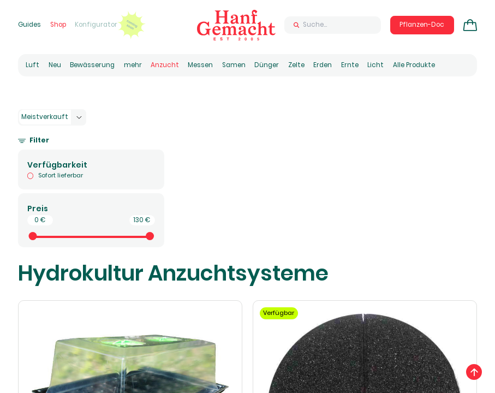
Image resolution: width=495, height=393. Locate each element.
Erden (322, 65)
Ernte (350, 65)
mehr (133, 65)
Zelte (296, 65)
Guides (29, 24)
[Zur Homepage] (236, 25)
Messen (200, 65)
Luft (32, 65)
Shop (58, 24)
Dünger (266, 65)
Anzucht (165, 65)
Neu (55, 65)
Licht (375, 65)
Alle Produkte (414, 65)
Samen (234, 65)
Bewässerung (92, 65)
